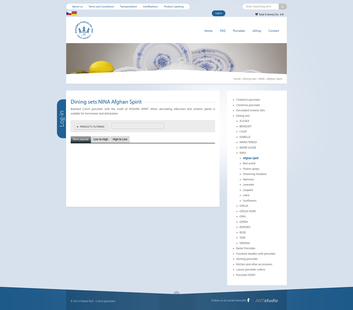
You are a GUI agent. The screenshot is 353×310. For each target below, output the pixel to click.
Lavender (248, 184)
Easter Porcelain (245, 248)
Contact (274, 31)
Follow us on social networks (228, 300)
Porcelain (239, 31)
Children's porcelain (248, 100)
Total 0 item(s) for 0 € (269, 14)
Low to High (100, 139)
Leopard (248, 190)
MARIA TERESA (248, 142)
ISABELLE (245, 137)
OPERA (244, 222)
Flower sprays (251, 169)
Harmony (248, 179)
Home (208, 31)
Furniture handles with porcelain (255, 254)
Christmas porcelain (248, 105)
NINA (262, 78)
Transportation (128, 6)
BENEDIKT (245, 126)
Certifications (150, 6)
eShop (257, 31)
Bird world (249, 163)
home (237, 78)
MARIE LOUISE (248, 147)
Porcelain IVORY (246, 275)
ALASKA (244, 121)
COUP (243, 131)
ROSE (243, 232)
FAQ (223, 31)
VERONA (245, 243)
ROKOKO (245, 227)
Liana (246, 195)
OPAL (243, 216)
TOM (242, 238)
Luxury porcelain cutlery (250, 269)
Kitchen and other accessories (254, 264)
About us (77, 6)
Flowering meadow (255, 174)
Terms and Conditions (101, 6)
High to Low (120, 139)
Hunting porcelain (247, 259)
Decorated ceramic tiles (250, 110)
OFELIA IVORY (248, 211)
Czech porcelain (105, 301)
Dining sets (249, 78)
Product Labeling (174, 6)
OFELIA (244, 206)
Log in (218, 13)
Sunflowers (249, 201)
